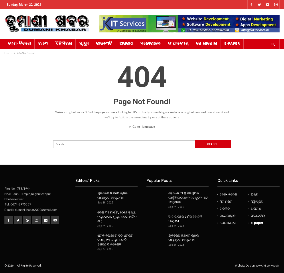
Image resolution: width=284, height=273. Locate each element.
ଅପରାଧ (126, 44)
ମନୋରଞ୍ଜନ (150, 44)
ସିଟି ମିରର (63, 44)
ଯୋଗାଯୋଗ (206, 44)
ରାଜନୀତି (104, 44)
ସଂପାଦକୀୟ (178, 44)
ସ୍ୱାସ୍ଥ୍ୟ (84, 44)
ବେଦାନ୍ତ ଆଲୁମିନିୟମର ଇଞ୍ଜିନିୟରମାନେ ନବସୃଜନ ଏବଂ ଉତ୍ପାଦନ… (188, 197)
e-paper (232, 44)
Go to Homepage (142, 126)
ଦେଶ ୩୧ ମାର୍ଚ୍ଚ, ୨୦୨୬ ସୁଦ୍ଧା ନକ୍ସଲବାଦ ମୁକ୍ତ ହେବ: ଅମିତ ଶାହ (117, 216)
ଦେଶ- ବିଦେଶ (19, 44)
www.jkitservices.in (268, 265)
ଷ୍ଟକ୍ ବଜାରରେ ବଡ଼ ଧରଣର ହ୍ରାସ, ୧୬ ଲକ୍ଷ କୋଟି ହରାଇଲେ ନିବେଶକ (115, 239)
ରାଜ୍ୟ (43, 44)
